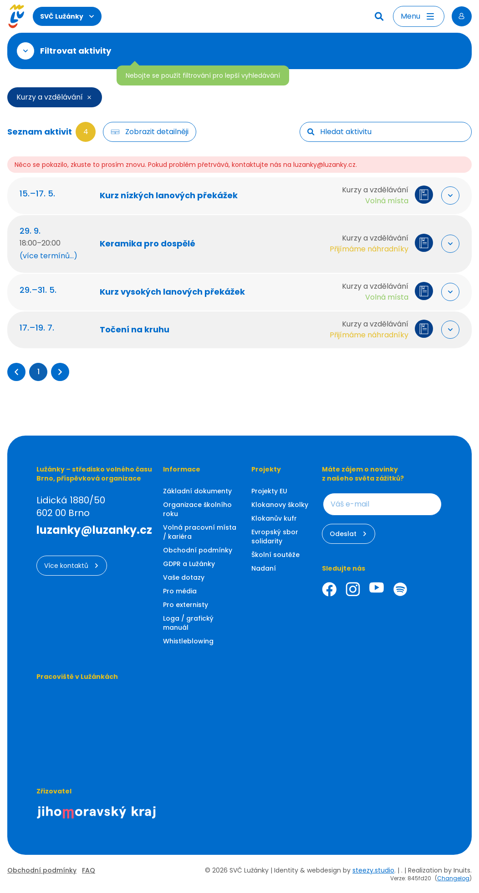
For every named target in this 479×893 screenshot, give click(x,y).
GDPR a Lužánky (189, 563)
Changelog (453, 878)
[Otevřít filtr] (25, 51)
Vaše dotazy (183, 577)
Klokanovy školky (279, 504)
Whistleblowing (188, 641)
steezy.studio (373, 870)
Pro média (180, 591)
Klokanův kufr (274, 518)
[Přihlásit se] (462, 16)
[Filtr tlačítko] (149, 132)
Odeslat (348, 533)
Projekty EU (269, 491)
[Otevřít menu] (418, 16)
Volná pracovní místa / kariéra (199, 532)
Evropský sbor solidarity (274, 536)
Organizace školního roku (197, 509)
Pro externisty (185, 604)
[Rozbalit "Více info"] (448, 195)
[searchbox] (392, 131)
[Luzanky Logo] (16, 16)
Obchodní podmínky (197, 550)
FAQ (88, 870)
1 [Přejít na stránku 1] (38, 371)
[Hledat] (380, 16)
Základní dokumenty (197, 491)
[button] (16, 372)
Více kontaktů (71, 565)
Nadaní (263, 568)
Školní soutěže (275, 554)
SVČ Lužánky (67, 16)
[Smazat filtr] (89, 97)
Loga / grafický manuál (188, 623)
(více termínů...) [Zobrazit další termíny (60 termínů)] (51, 256)
